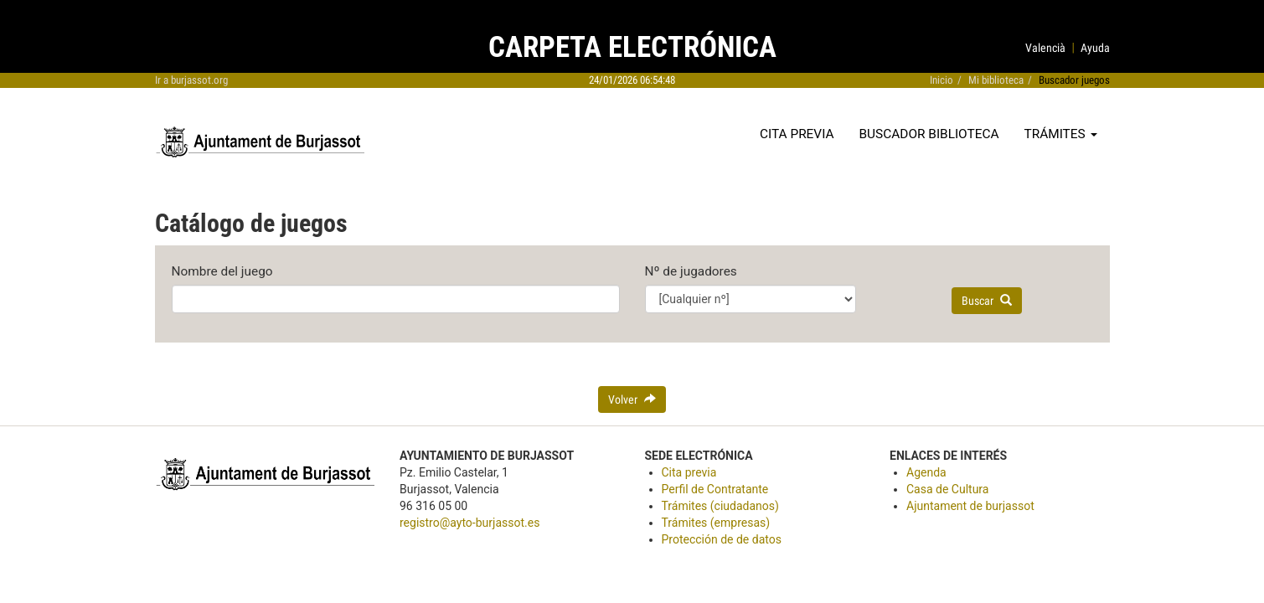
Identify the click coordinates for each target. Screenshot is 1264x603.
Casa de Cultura (947, 489)
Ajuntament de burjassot (970, 506)
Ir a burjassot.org (191, 80)
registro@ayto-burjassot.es (469, 522)
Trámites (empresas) (716, 522)
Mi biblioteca (996, 80)
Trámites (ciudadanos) (720, 506)
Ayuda (1095, 47)
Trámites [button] (1060, 134)
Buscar (987, 300)
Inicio (941, 80)
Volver (632, 399)
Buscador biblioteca (929, 134)
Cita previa (797, 134)
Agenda (926, 472)
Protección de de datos (722, 539)
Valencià (1045, 47)
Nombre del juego (222, 271)
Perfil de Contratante (715, 489)
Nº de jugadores (691, 271)
